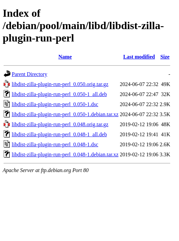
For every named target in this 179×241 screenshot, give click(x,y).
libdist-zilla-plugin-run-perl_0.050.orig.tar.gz (60, 84)
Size (165, 57)
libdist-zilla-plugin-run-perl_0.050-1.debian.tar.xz (65, 114)
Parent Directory (29, 74)
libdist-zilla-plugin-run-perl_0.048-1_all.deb (59, 134)
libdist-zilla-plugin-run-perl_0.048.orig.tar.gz (60, 124)
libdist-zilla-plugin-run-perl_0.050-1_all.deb (59, 94)
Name (65, 57)
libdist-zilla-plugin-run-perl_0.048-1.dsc (55, 144)
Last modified (139, 57)
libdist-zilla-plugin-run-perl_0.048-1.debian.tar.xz (65, 154)
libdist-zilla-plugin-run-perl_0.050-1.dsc (55, 104)
